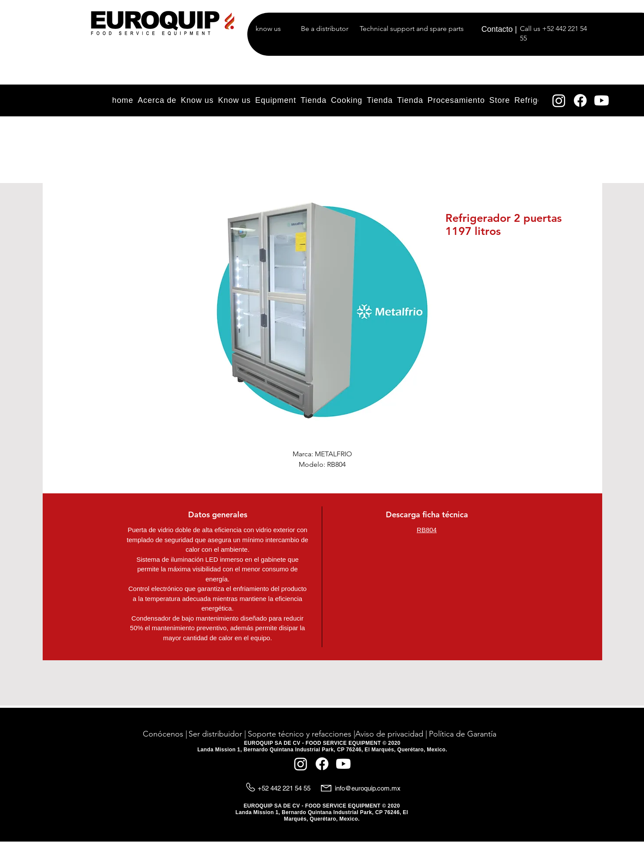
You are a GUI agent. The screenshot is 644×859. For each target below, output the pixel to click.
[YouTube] (601, 100)
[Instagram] (558, 100)
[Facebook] (580, 100)
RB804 (427, 529)
